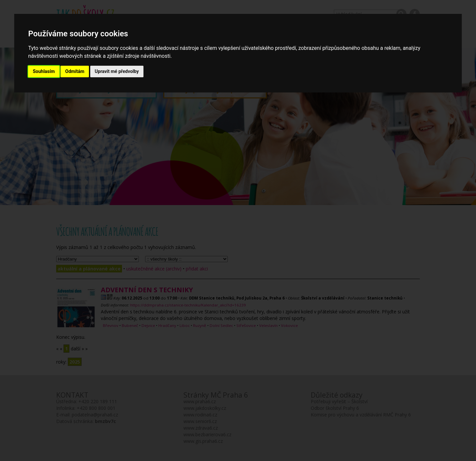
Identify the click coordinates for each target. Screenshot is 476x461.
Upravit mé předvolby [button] (117, 71)
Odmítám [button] (74, 71)
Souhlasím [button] (44, 71)
